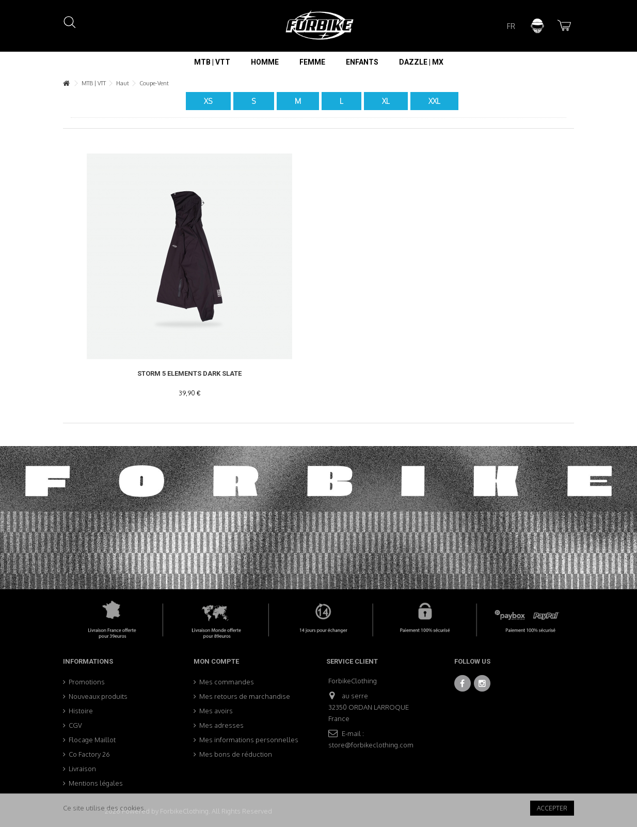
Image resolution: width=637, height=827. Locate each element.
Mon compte (216, 661)
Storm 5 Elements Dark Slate (189, 373)
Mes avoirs (216, 711)
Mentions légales (96, 783)
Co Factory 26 (89, 754)
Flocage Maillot (92, 740)
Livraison (82, 768)
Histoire (81, 711)
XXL (434, 101)
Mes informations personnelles (248, 740)
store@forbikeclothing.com (370, 745)
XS (208, 101)
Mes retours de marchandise (244, 696)
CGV (75, 725)
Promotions (87, 682)
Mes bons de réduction (235, 754)
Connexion (537, 26)
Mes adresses (221, 725)
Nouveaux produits (98, 696)
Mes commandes (226, 682)
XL (386, 101)
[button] (212, 62)
